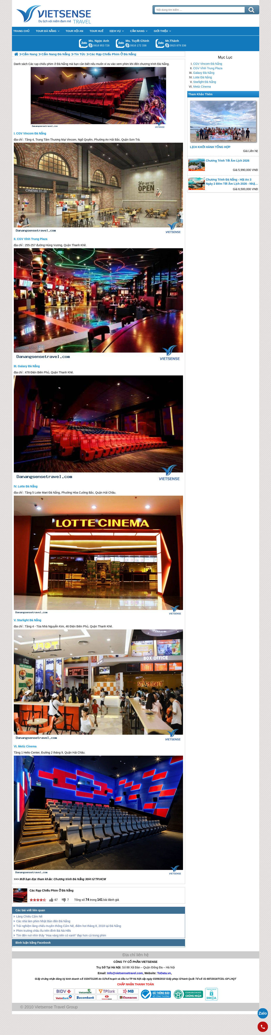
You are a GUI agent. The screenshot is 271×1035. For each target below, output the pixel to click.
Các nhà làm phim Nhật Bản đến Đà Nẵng (43, 921)
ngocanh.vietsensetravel (90, 45)
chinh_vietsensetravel (127, 45)
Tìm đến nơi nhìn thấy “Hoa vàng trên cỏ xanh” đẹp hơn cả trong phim (61, 935)
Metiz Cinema (202, 86)
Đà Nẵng (54, 492)
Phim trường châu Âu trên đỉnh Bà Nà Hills (43, 930)
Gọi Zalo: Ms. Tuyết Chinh (120, 43)
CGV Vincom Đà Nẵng (207, 63)
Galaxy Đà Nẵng (204, 72)
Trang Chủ (64, 13)
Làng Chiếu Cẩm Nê (29, 916)
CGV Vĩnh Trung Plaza (208, 68)
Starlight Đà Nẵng (204, 82)
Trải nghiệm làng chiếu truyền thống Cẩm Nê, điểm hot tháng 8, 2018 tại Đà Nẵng (68, 926)
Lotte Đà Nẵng (202, 77)
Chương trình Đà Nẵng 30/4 (72, 879)
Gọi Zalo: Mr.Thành (160, 43)
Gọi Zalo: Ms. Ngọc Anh (83, 43)
